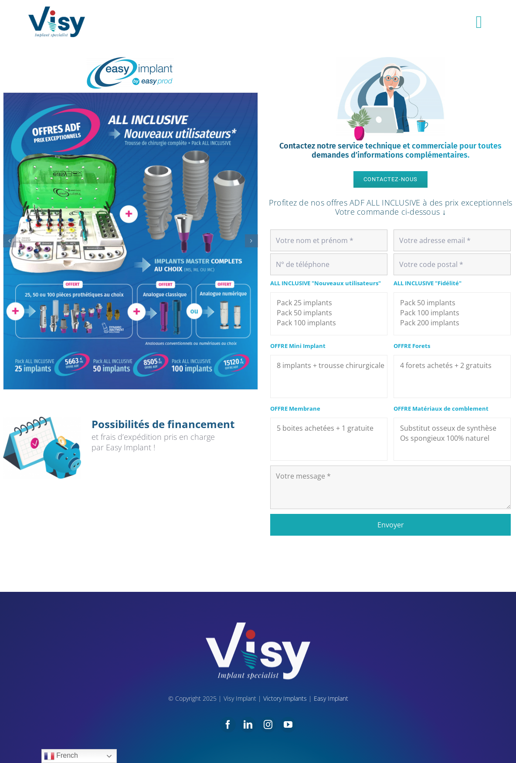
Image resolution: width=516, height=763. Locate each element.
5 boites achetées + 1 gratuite (329, 428)
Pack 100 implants (329, 323)
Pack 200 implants (452, 323)
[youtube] (288, 725)
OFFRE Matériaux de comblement (441, 408)
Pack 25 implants (329, 303)
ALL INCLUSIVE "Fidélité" (428, 283)
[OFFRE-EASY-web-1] (130, 241)
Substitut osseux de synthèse (452, 428)
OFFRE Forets (412, 346)
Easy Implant (331, 698)
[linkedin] (248, 725)
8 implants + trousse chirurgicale (329, 366)
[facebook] (228, 725)
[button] (9, 240)
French (61, 756)
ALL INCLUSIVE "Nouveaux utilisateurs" (325, 283)
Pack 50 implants (329, 313)
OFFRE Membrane (295, 408)
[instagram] (268, 725)
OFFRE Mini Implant (298, 346)
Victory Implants (285, 698)
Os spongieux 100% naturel (452, 438)
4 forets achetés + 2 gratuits (452, 366)
